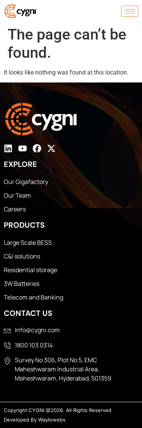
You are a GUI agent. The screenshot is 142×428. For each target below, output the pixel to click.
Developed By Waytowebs (35, 420)
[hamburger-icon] (129, 11)
